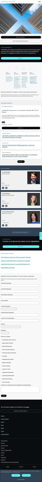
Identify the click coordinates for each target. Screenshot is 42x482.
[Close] (41, 471)
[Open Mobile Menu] (39, 1)
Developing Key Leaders (7, 359)
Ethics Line (3, 443)
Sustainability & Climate (8, 267)
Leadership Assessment (23, 264)
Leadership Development (8, 264)
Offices (2, 431)
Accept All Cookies (26, 475)
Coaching (27, 260)
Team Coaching (5, 382)
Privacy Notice (3, 457)
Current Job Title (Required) (7, 318)
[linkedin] (3, 188)
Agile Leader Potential (7, 343)
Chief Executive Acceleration (8, 352)
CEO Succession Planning (23, 257)
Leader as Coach (5, 369)
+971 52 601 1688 (5, 185)
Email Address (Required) (7, 294)
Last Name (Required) (6, 289)
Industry (3, 324)
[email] (6, 188)
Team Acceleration (18, 260)
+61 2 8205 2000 (5, 203)
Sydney (3, 201)
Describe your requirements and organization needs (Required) (16, 385)
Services (2, 415)
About (2, 425)
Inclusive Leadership (7, 260)
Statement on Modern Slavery (6, 450)
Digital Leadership (6, 362)
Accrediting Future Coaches (8, 339)
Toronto (3, 220)
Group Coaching (5, 365)
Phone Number (4, 300)
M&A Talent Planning (6, 378)
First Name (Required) (6, 283)
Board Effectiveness (6, 346)
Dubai (3, 183)
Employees (3, 330)
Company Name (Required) (7, 312)
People (2, 428)
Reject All (16, 475)
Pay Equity (3, 452)
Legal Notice (3, 459)
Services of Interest (5, 336)
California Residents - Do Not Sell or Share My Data (10, 462)
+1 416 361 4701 (5, 222)
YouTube (34, 466)
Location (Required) (5, 306)
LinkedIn (7, 466)
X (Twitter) (21, 466)
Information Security (4, 445)
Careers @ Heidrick (5, 434)
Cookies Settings (21, 479)
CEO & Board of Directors (8, 257)
